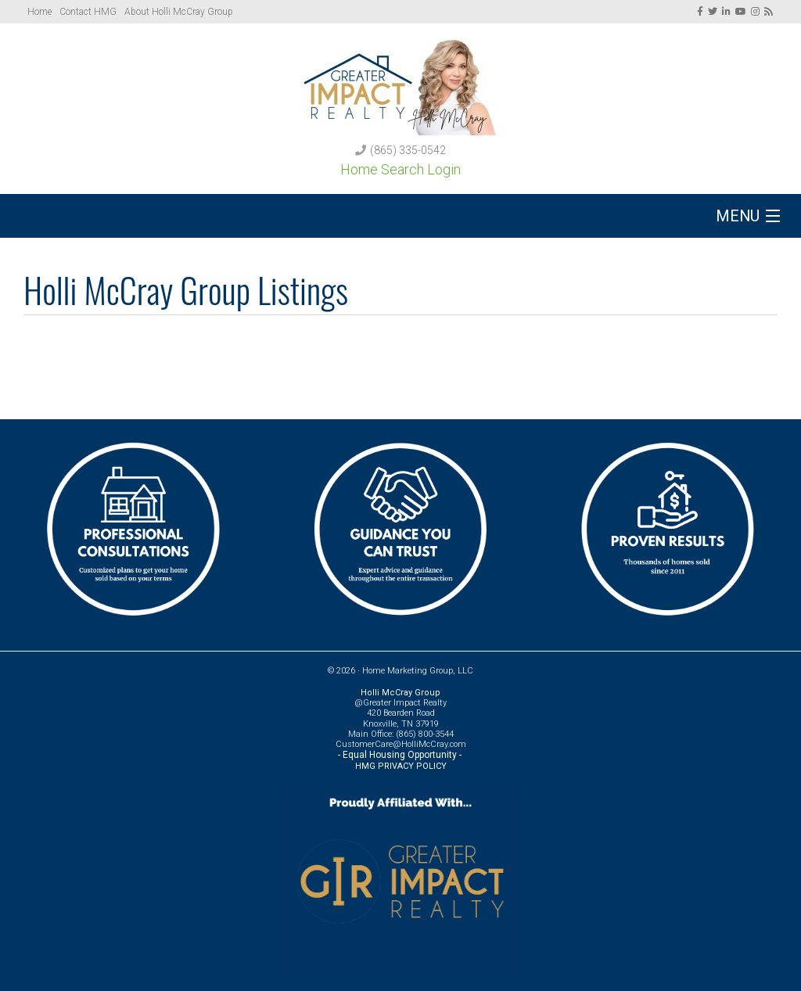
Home (39, 11)
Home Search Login (400, 169)
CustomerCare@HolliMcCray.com (401, 744)
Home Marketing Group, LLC (417, 671)
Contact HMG (88, 11)
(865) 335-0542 (408, 150)
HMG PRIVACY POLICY (401, 766)
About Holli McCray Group (178, 11)
